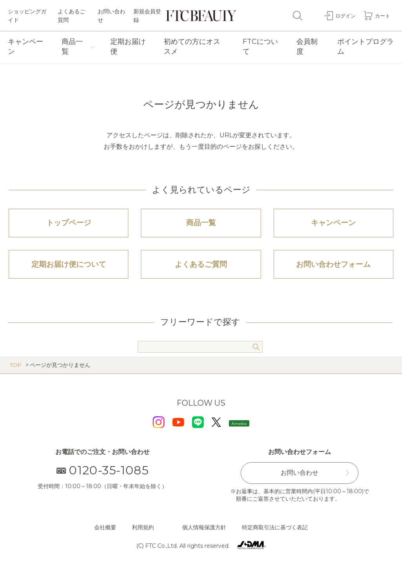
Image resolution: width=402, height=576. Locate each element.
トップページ (68, 224)
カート (382, 15)
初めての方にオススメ (192, 46)
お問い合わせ (111, 16)
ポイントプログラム (365, 46)
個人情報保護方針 (204, 532)
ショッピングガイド (27, 16)
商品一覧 (72, 46)
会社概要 (105, 532)
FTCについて (260, 46)
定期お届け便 (128, 46)
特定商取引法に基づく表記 (275, 532)
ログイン (343, 15)
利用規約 (143, 532)
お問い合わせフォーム (333, 268)
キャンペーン (25, 46)
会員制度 (307, 46)
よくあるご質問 (71, 16)
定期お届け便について (68, 268)
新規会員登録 (147, 16)
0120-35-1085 (102, 475)
